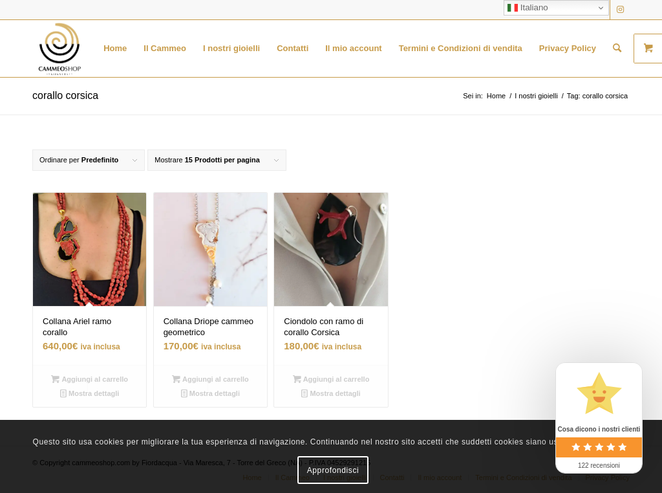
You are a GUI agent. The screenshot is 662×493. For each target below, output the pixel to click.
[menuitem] (115, 48)
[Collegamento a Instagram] (620, 9)
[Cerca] (617, 48)
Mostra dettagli (89, 393)
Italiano (527, 8)
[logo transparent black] (59, 48)
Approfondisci (333, 470)
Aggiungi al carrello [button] (89, 379)
